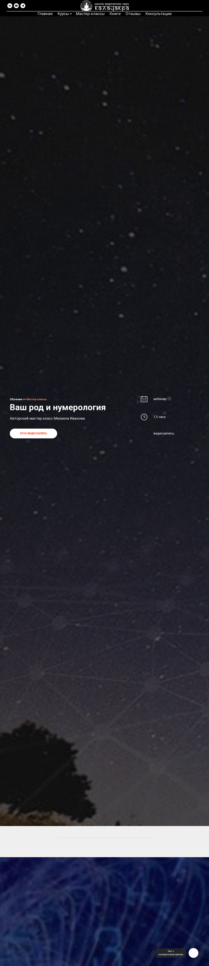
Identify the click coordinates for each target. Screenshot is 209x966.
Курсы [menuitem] (63, 13)
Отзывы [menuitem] (133, 13)
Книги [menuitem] (115, 13)
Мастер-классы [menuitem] (90, 13)
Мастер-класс (36, 399)
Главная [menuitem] (45, 13)
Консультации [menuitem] (158, 13)
